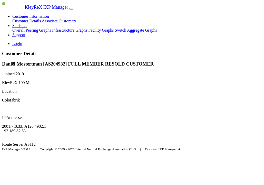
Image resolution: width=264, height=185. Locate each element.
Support (18, 35)
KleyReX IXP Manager (35, 7)
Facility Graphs (101, 30)
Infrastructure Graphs (70, 30)
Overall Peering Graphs (32, 30)
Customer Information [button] (30, 16)
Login (17, 43)
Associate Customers (59, 21)
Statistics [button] (19, 25)
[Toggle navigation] (71, 9)
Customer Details (27, 21)
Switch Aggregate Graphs (136, 30)
